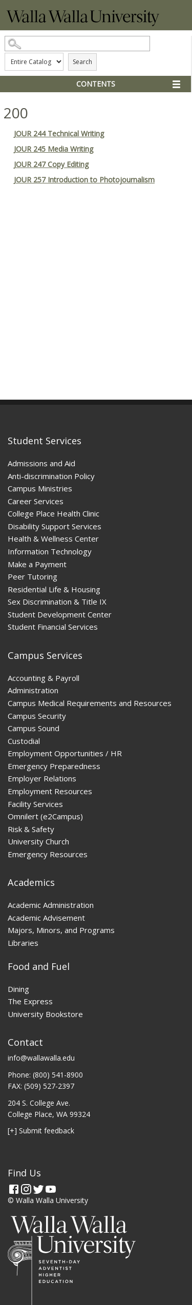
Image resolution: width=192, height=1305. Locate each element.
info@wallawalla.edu (41, 1058)
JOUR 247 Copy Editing (51, 164)
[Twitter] (38, 1189)
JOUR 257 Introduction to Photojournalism (84, 179)
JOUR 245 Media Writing (53, 149)
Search (82, 61)
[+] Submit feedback (41, 1130)
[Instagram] (26, 1189)
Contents (95, 84)
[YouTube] (51, 1189)
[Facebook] (14, 1189)
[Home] (83, 23)
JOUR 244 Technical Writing (59, 133)
